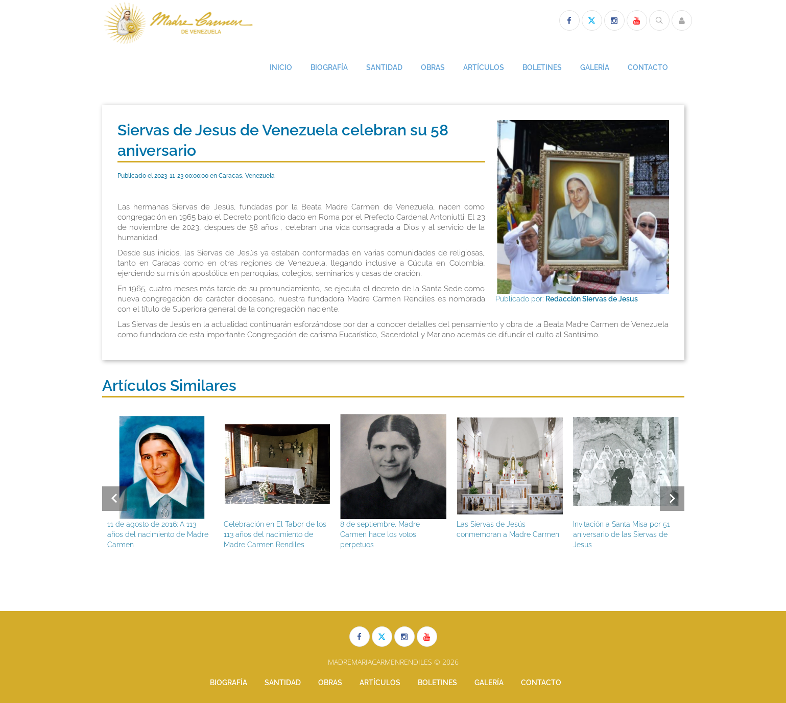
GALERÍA (594, 67)
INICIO (281, 67)
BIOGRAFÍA (329, 67)
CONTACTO (648, 67)
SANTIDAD (384, 67)
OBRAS (433, 67)
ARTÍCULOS (483, 67)
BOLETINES (542, 67)
